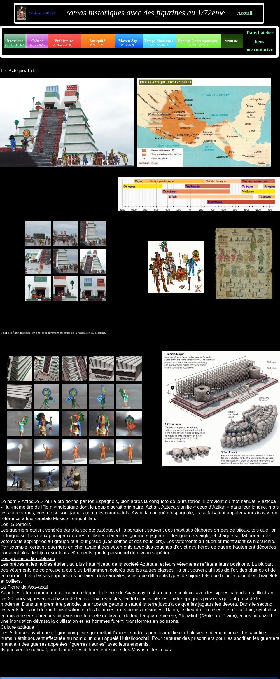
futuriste (231, 41)
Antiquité (97, 41)
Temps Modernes (158, 41)
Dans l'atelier (260, 32)
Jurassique (15, 41)
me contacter (260, 49)
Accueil (245, 13)
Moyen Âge (127, 41)
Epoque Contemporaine (198, 41)
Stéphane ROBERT (41, 13)
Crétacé (37, 41)
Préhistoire (64, 41)
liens (259, 41)
